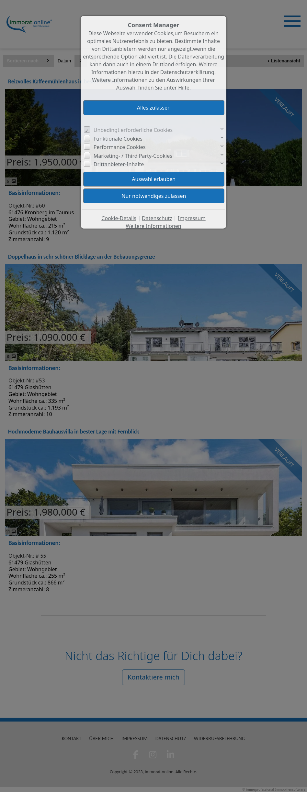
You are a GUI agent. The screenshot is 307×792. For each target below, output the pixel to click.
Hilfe (183, 87)
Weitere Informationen (153, 226)
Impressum (192, 218)
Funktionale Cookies (118, 138)
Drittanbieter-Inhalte (119, 164)
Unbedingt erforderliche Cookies (133, 130)
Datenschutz (157, 218)
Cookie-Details (118, 218)
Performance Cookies (120, 147)
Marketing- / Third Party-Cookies (133, 155)
